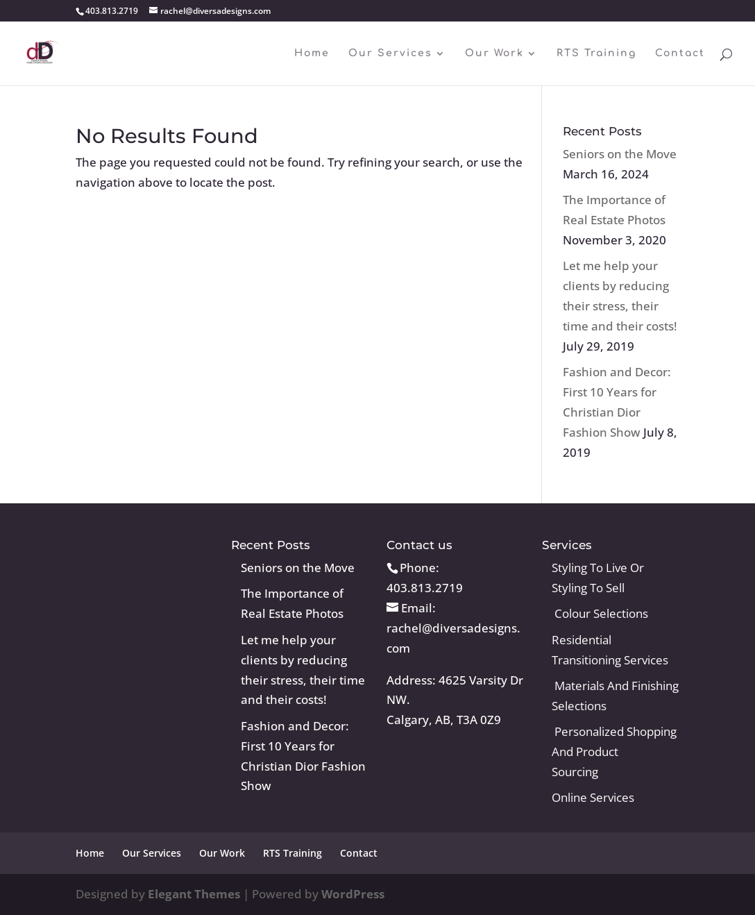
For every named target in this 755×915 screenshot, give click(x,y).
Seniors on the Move (620, 154)
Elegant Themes (194, 894)
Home (312, 53)
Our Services (390, 53)
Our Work (494, 53)
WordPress (352, 894)
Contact (680, 53)
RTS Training (596, 53)
